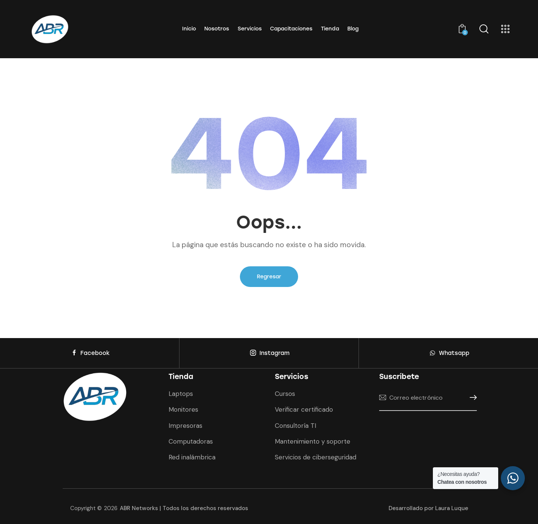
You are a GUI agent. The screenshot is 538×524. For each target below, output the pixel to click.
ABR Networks (184, 508)
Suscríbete (471, 397)
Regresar (269, 276)
